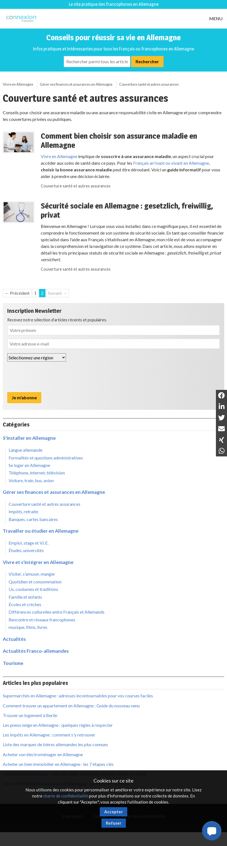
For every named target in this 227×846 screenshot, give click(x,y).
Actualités (14, 639)
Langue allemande (25, 450)
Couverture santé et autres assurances (149, 84)
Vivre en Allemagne (18, 84)
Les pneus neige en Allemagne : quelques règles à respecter (58, 725)
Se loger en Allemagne (29, 465)
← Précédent (17, 293)
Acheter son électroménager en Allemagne (43, 754)
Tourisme (13, 663)
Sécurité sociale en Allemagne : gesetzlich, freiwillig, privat (127, 210)
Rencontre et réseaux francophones (42, 619)
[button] (211, 830)
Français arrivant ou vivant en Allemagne (171, 163)
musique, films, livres (28, 627)
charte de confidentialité (65, 795)
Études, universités (26, 550)
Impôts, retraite (23, 511)
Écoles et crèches (25, 604)
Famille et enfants (25, 596)
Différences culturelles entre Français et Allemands (56, 611)
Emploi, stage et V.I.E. (29, 542)
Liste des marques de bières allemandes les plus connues (55, 744)
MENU (216, 18)
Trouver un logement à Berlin (30, 715)
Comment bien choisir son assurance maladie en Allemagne (119, 140)
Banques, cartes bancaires (33, 519)
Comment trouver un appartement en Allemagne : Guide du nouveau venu (71, 705)
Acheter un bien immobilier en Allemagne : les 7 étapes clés (58, 764)
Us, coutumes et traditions (33, 589)
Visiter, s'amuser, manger (32, 573)
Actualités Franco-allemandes (36, 651)
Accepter (113, 811)
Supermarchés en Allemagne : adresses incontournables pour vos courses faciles (78, 695)
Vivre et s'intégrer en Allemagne (38, 562)
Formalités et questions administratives (46, 457)
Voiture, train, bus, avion (31, 480)
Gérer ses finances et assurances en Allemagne (76, 84)
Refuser (113, 822)
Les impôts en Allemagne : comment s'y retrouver (49, 734)
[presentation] (49, 377)
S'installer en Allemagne (29, 438)
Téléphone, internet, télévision (37, 472)
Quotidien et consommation (35, 581)
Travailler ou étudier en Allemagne (40, 531)
